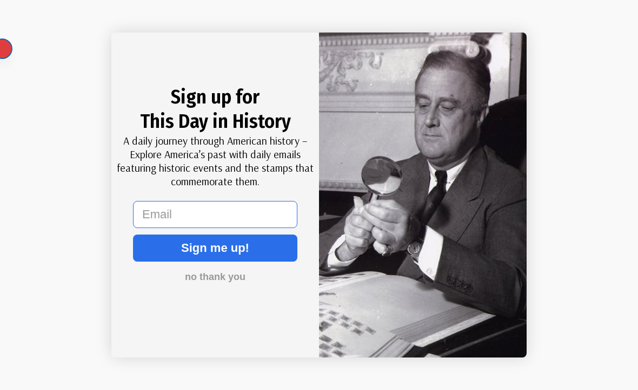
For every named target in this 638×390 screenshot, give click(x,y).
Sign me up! (215, 248)
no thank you (215, 276)
